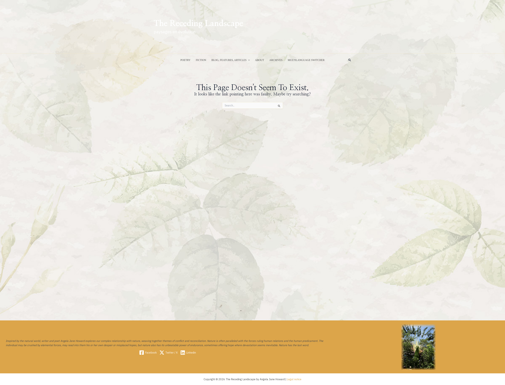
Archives (275, 60)
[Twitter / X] (168, 352)
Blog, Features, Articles (230, 60)
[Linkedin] (188, 352)
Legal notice (294, 379)
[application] (248, 60)
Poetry (185, 60)
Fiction (201, 60)
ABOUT (259, 60)
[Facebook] (148, 352)
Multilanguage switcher (306, 60)
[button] (349, 60)
